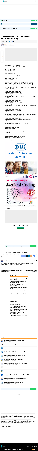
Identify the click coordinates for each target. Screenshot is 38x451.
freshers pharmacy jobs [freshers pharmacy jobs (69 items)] (5, 415)
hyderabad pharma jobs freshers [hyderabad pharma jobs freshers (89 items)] (28, 416)
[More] (14, 41)
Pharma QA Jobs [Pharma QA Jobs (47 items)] (4, 421)
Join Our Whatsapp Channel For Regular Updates (21, 225)
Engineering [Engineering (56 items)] (15, 414)
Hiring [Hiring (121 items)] (11, 415)
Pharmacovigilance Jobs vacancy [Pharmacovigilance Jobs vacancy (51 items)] (25, 419)
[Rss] (36, 446)
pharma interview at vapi (11, 252)
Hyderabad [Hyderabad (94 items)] (22, 415)
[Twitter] (31, 446)
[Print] (12, 41)
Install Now (33, 28)
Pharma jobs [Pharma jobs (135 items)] (13, 420)
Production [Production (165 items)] (31, 421)
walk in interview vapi (25, 252)
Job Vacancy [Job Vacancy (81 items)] (9, 419)
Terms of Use (21, 449)
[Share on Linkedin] (9, 41)
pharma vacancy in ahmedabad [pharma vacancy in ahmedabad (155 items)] (13, 421)
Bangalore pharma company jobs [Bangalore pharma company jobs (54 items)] (6, 414)
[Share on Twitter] (6, 41)
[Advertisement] (19, 11)
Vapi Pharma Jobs (4, 34)
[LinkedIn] (34, 446)
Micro (13, 128)
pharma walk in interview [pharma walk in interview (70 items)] (24, 421)
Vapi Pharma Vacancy (18, 252)
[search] (33, 1)
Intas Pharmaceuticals (9, 63)
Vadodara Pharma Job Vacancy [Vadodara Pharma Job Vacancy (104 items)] (31, 425)
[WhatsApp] (35, 446)
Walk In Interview (10, 34)
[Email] (11, 41)
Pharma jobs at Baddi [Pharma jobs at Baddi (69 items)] (20, 420)
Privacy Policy (15, 449)
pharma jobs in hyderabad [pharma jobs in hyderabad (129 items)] (29, 420)
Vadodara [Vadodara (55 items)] (22, 425)
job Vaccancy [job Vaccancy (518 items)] (15, 419)
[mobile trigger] (2, 1)
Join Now (34, 20)
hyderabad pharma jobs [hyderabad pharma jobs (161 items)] (17, 416)
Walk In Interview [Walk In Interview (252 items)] (11, 426)
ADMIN (5, 44)
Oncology (12, 96)
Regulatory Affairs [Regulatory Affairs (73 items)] (4, 425)
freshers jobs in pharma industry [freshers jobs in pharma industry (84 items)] (30, 414)
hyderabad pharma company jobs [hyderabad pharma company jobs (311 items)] (6, 416)
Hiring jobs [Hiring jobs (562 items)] (17, 415)
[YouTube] (32, 446)
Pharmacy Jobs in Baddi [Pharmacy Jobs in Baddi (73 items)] (5, 420)
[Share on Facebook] (5, 41)
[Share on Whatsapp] (8, 41)
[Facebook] (30, 446)
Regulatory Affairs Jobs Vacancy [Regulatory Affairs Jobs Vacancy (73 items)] (14, 425)
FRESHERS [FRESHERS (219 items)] (21, 414)
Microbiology (16, 127)
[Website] (36, 260)
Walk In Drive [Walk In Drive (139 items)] (4, 426)
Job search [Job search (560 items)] (3, 419)
